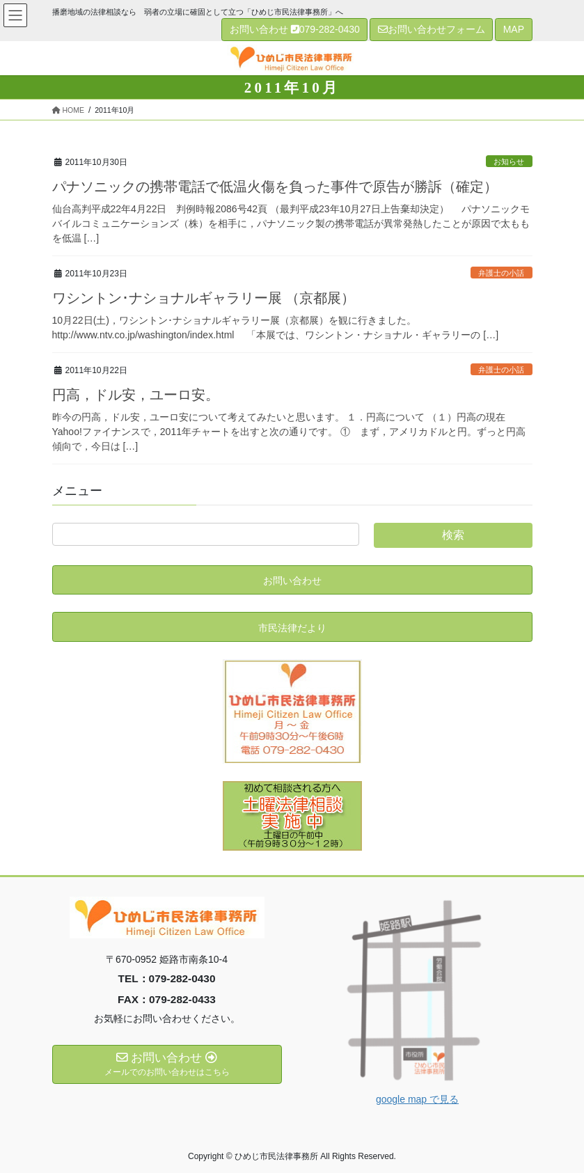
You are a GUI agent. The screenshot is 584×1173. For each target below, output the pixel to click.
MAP (513, 29)
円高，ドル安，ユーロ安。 (135, 394)
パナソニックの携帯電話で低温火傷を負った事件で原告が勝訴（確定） (275, 186)
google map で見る (417, 1099)
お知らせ (509, 161)
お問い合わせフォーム (431, 29)
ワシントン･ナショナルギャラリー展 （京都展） (204, 298)
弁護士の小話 (501, 273)
